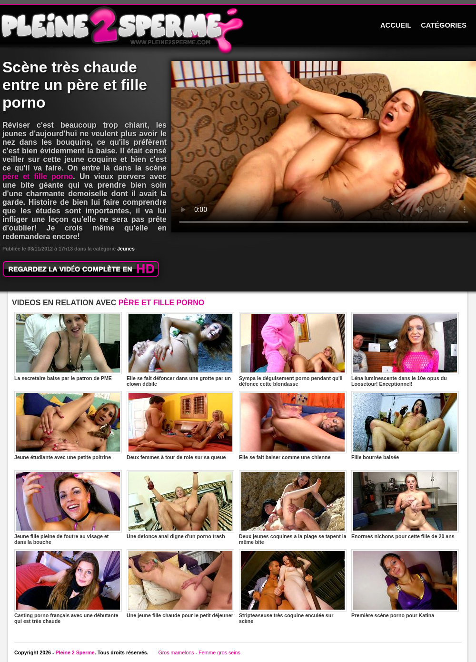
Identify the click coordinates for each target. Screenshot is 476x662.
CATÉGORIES (443, 25)
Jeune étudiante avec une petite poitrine (68, 425)
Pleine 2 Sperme (74, 652)
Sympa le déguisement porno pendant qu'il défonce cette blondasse (293, 349)
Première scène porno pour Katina (405, 583)
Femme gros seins (219, 652)
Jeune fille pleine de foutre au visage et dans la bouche (68, 507)
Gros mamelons (176, 652)
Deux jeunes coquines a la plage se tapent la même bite (293, 507)
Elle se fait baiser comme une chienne (293, 425)
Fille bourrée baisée (405, 425)
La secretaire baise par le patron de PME (68, 346)
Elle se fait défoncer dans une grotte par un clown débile (180, 349)
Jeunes (126, 248)
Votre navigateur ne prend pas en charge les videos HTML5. (323, 146)
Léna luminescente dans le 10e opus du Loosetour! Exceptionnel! (405, 349)
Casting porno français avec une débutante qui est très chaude (68, 586)
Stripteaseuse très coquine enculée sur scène (293, 586)
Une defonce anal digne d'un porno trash (180, 504)
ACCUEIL (395, 25)
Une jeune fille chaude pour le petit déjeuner (180, 583)
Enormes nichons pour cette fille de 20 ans (405, 504)
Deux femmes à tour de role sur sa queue (180, 425)
